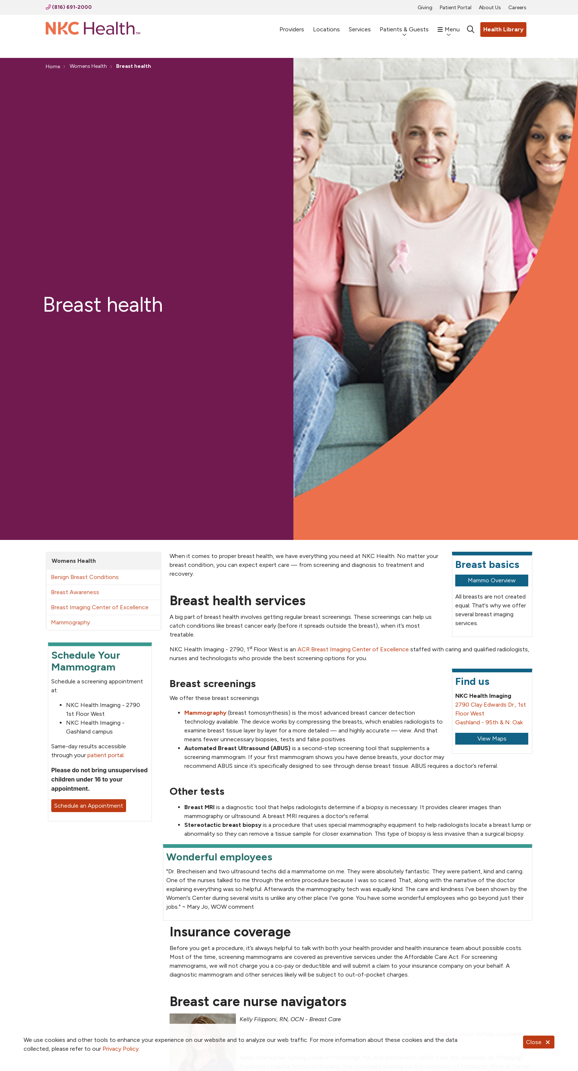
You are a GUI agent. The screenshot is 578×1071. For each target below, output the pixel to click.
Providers (292, 26)
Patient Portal (455, 7)
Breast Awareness (75, 592)
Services (359, 26)
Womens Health (74, 560)
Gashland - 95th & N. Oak (489, 722)
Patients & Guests (404, 26)
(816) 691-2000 (69, 7)
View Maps (491, 738)
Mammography (70, 622)
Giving (425, 7)
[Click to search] (470, 29)
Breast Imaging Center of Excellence (100, 607)
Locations (326, 26)
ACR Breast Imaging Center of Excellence (353, 649)
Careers (517, 7)
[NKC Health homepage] (93, 30)
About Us (490, 7)
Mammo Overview (492, 580)
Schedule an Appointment (88, 805)
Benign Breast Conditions (85, 576)
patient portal (105, 755)
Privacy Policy (120, 1048)
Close (538, 1042)
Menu (448, 26)
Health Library (503, 29)
